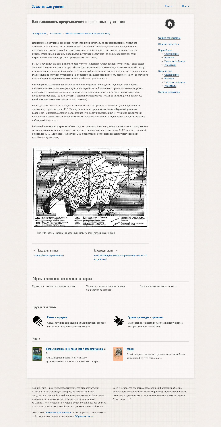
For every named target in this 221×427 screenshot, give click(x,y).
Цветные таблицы (174, 61)
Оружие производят (138, 317)
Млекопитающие (94, 349)
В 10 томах (71, 349)
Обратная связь (84, 416)
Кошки (130, 349)
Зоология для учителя (48, 6)
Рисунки (169, 57)
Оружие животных (169, 92)
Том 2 (81, 349)
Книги (168, 6)
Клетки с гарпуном (57, 317)
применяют (157, 317)
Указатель (170, 65)
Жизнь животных (55, 349)
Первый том (165, 50)
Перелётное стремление (49, 255)
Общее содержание (169, 37)
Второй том (165, 71)
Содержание (39, 33)
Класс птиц (55, 33)
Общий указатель (168, 44)
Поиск (185, 6)
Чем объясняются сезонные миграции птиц (87, 33)
